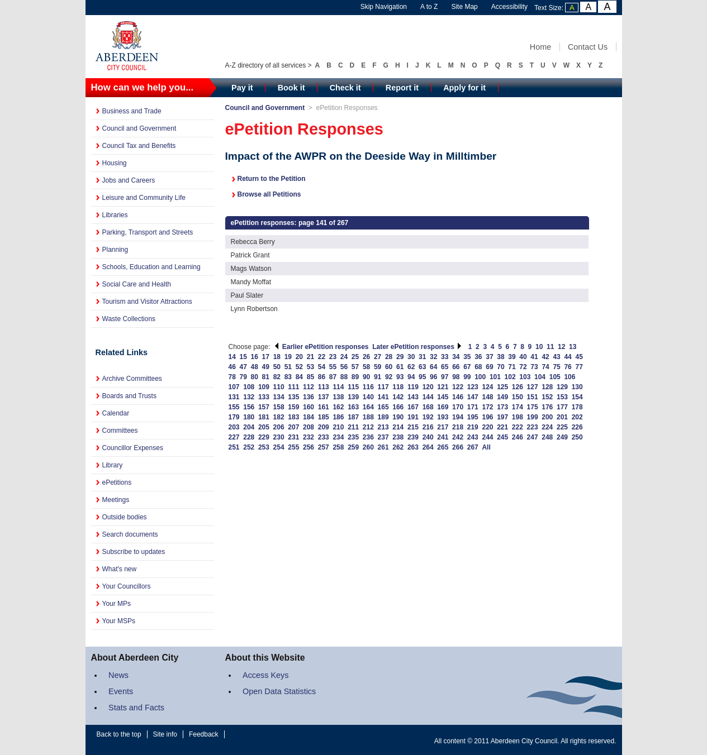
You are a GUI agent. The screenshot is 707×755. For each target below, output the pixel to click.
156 (248, 407)
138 (338, 397)
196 (487, 417)
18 (277, 357)
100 (480, 377)
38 (500, 357)
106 (569, 377)
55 (332, 367)
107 (234, 387)
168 (428, 407)
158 (278, 407)
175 (532, 407)
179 (234, 417)
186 (338, 417)
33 (444, 357)
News (118, 675)
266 (457, 447)
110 (278, 387)
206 (278, 427)
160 (308, 407)
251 (234, 447)
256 (308, 447)
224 (547, 427)
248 (547, 437)
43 (556, 357)
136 (308, 397)
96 (433, 377)
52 (299, 367)
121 (442, 387)
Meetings (116, 500)
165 (383, 407)
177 (562, 407)
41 (534, 357)
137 (323, 397)
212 (368, 427)
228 (248, 437)
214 (398, 427)
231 (293, 437)
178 (577, 407)
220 (487, 427)
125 (502, 387)
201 (562, 417)
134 (278, 397)
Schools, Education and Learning (151, 267)
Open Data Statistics (279, 691)
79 (243, 377)
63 (422, 367)
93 (400, 377)
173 (502, 407)
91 (377, 377)
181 (263, 417)
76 (567, 367)
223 (532, 427)
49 (265, 367)
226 (577, 427)
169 (442, 407)
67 (467, 367)
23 (332, 357)
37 (489, 357)
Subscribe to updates (133, 552)
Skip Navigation (383, 7)
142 (398, 397)
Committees (120, 430)
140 (368, 397)
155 (234, 407)
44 (567, 357)
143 (413, 397)
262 (398, 447)
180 (248, 417)
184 (308, 417)
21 (310, 357)
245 (502, 437)
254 (278, 447)
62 (411, 367)
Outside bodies (124, 517)
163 (353, 407)
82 (277, 377)
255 (293, 447)
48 (254, 367)
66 (455, 367)
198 (517, 417)
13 (572, 347)
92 (388, 377)
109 (263, 387)
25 (355, 357)
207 (293, 427)
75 (556, 367)
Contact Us (588, 46)
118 (398, 387)
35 (467, 357)
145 (442, 397)
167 (413, 407)
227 (234, 437)
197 (502, 417)
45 (578, 357)
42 (545, 357)
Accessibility (509, 7)
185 (323, 417)
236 (368, 437)
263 (413, 447)
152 (547, 397)
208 (308, 427)
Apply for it (464, 87)
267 (472, 447)
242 (457, 437)
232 (308, 437)
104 (539, 377)
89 (355, 377)
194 (457, 417)
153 (562, 397)
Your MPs (116, 604)
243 (472, 437)
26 (366, 357)
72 (522, 367)
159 (293, 407)
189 (383, 417)
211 (353, 427)
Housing (114, 163)
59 (377, 367)
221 (502, 427)
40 (522, 357)
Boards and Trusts (129, 396)
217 (442, 427)
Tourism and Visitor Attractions (147, 301)
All (486, 447)
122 (457, 387)
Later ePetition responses (417, 347)
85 (310, 377)
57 (355, 367)
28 (388, 357)
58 (366, 367)
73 (534, 367)
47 (243, 367)
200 (547, 417)
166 (398, 407)
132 (248, 397)
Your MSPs (119, 621)
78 (232, 377)
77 (578, 367)
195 (472, 417)
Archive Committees (132, 379)
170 (457, 407)
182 (278, 417)
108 (248, 387)
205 (263, 427)
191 (413, 417)
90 (366, 377)
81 (265, 377)
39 (511, 357)
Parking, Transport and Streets (147, 232)
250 (577, 437)
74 (545, 367)
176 (547, 407)
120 (428, 387)
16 (254, 357)
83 (288, 377)
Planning (115, 250)
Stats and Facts (136, 707)
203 (234, 427)
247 (532, 437)
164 (368, 407)
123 (472, 387)
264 (428, 447)
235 (353, 437)
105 (555, 377)
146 (457, 397)
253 (263, 447)
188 (368, 417)
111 (293, 387)
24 (344, 357)
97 (444, 377)
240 (428, 437)
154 (577, 397)
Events (120, 691)
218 (457, 427)
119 (413, 387)
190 (398, 417)
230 (278, 437)
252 (248, 447)
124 (487, 387)
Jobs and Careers (128, 180)
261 (383, 447)
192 (428, 417)
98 (455, 377)
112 (308, 387)
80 (254, 377)
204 (248, 427)
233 (323, 437)
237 (383, 437)
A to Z (429, 7)
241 (442, 437)
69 (489, 367)
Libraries (115, 215)
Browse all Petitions (269, 194)
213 (383, 427)
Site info (165, 734)
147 (472, 397)
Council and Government (139, 128)
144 (428, 397)
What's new (119, 569)
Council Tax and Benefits (139, 146)
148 (487, 397)
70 (500, 367)
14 (232, 357)
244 (487, 437)
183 (293, 417)
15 (243, 357)
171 (472, 407)
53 (310, 367)
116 (368, 387)
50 (277, 367)
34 (455, 357)
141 (383, 397)
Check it (345, 87)
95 (422, 377)
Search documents (130, 534)
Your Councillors (126, 586)
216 (428, 427)
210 (338, 427)
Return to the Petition (272, 179)
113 (323, 387)
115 (353, 387)
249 (562, 437)
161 (323, 407)
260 (368, 447)
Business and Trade (132, 111)
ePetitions (117, 482)
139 (353, 397)
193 (442, 417)
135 (293, 397)
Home (540, 46)
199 (532, 417)
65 (444, 367)
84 (299, 377)
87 (332, 377)
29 (400, 357)
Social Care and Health (136, 284)
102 (510, 377)
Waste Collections (129, 319)
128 (547, 387)
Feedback (204, 734)
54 (321, 367)
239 (413, 437)
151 (532, 397)
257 (323, 447)
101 (495, 377)
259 (353, 447)
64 (433, 367)
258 (338, 447)
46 (232, 367)
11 (550, 347)
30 (411, 357)
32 (433, 357)
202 (577, 417)
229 (263, 437)
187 (353, 417)
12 (561, 347)
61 (400, 367)
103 (524, 377)
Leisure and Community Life (144, 198)
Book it (291, 87)
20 (299, 357)
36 (478, 357)
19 (288, 357)
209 (323, 427)
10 (539, 347)
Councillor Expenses (132, 448)
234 (338, 437)
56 (344, 367)
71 (511, 367)
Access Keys (265, 675)
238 (398, 437)
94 (411, 377)
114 (338, 387)
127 (532, 387)
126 (517, 387)
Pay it (242, 87)
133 (263, 397)
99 (467, 377)
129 (562, 387)
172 (487, 407)
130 (577, 387)
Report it (402, 87)
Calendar (116, 413)
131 (234, 397)
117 (383, 387)
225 (562, 427)
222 (517, 427)
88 (344, 377)
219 (472, 427)
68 (478, 367)
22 (321, 357)
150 (517, 397)
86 (321, 377)
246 (517, 437)
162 (338, 407)
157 (263, 407)
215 (413, 427)
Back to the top (119, 734)
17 (265, 357)
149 (502, 397)
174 (517, 407)
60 (388, 367)
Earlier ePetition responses (321, 347)
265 (442, 447)
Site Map (464, 7)
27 (377, 357)
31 (422, 357)
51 (288, 367)
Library (112, 465)
